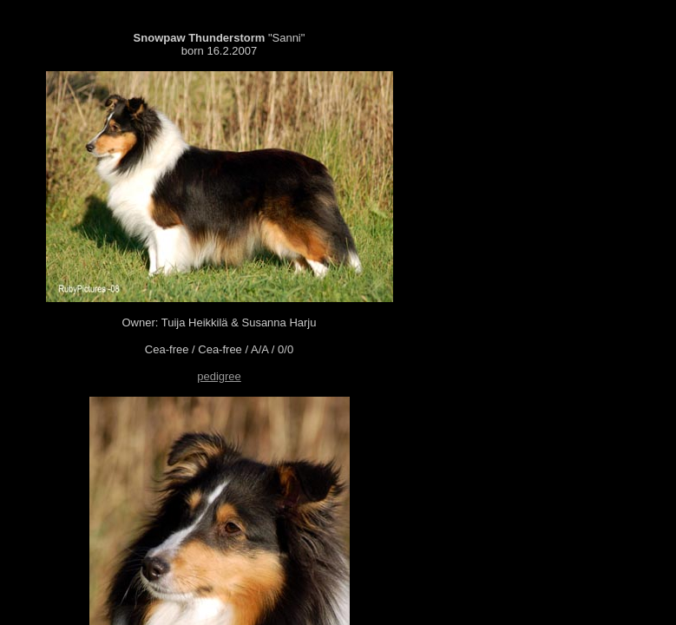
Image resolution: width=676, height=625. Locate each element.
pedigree (219, 376)
